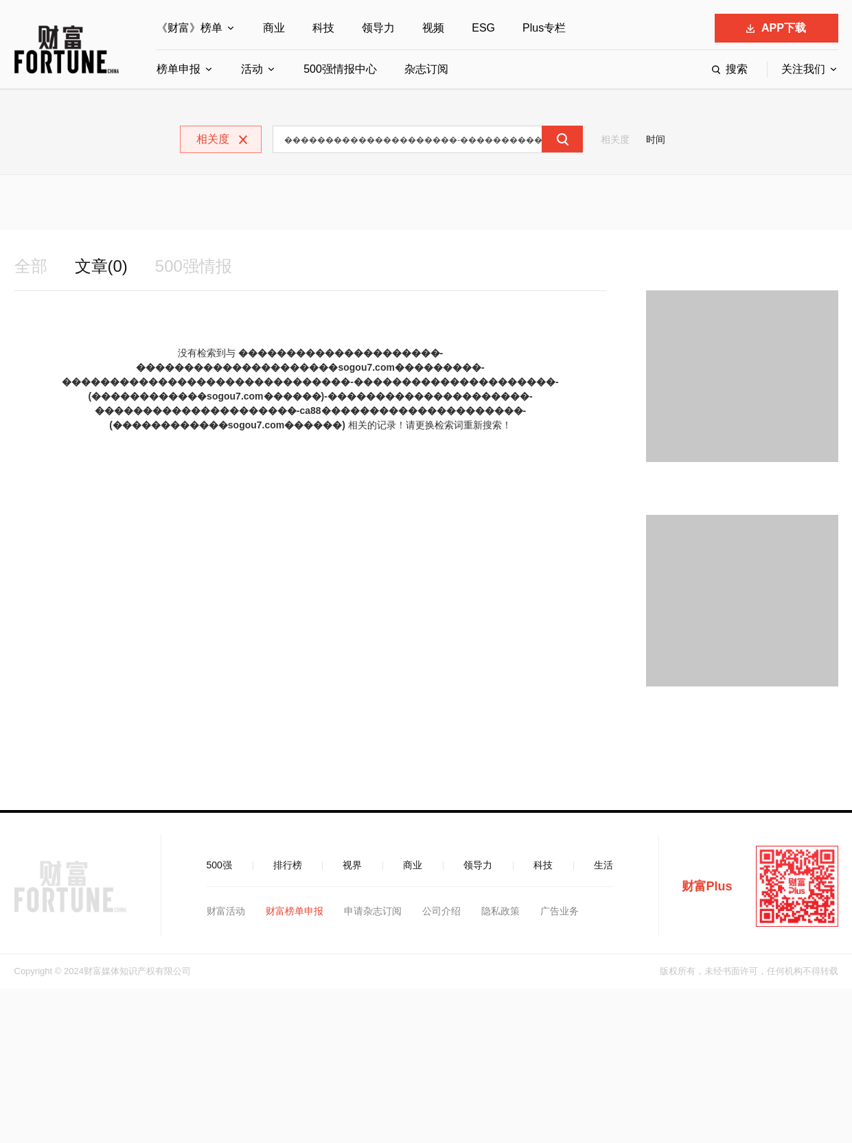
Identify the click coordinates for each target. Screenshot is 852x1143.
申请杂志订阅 (373, 910)
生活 (603, 864)
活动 (252, 69)
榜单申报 (178, 69)
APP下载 (776, 28)
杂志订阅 (426, 69)
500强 (219, 864)
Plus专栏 (544, 28)
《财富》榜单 (189, 28)
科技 (323, 28)
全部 (30, 266)
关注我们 (803, 69)
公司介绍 (441, 910)
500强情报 (193, 266)
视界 (352, 864)
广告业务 (559, 910)
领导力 (378, 28)
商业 (274, 28)
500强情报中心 (340, 69)
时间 (655, 139)
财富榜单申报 (294, 910)
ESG (483, 28)
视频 (433, 28)
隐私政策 (500, 910)
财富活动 (226, 910)
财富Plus (707, 886)
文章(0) (101, 266)
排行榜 (287, 864)
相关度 (615, 139)
